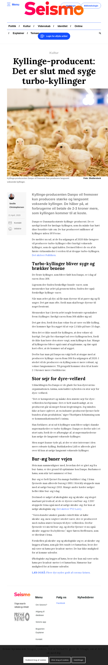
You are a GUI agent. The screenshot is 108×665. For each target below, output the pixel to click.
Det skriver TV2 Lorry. (69, 509)
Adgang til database (40, 613)
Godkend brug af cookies (35, 660)
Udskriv (17, 228)
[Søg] (99, 33)
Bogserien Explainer (40, 631)
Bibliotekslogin (91, 6)
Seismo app (41, 622)
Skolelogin (71, 6)
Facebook (60, 603)
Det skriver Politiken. (44, 255)
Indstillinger (78, 660)
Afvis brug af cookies (60, 660)
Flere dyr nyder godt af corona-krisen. (68, 572)
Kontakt (17, 223)
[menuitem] (12, 26)
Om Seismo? (41, 605)
